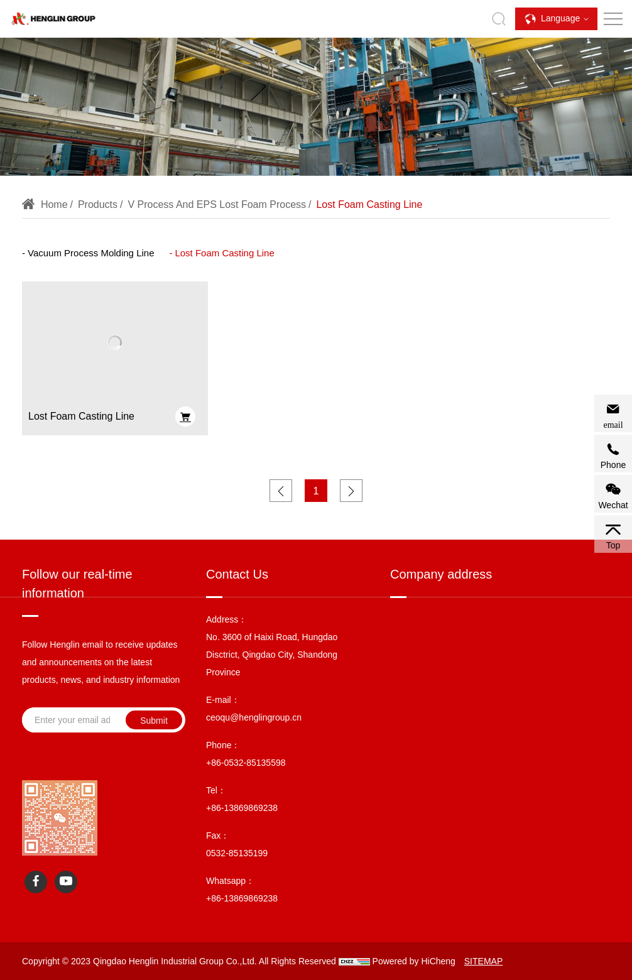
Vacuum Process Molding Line (91, 253)
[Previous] (281, 490)
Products (89, 204)
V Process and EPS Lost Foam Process (209, 204)
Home (46, 204)
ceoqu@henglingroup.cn (254, 717)
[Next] (351, 490)
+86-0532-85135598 (246, 763)
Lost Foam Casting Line (361, 204)
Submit (154, 721)
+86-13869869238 (242, 808)
